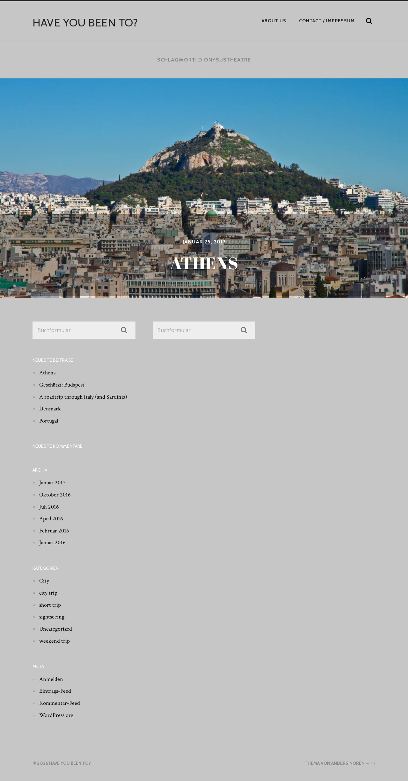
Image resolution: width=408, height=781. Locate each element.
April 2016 (52, 518)
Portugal (49, 420)
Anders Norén (347, 763)
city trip (49, 593)
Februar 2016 (55, 530)
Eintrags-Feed (56, 691)
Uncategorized (57, 628)
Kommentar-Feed (61, 702)
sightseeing (53, 616)
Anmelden (52, 679)
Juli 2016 (49, 506)
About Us (274, 20)
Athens (48, 372)
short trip (50, 604)
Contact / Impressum (327, 20)
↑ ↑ (372, 763)
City (44, 580)
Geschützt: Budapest (64, 384)
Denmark (51, 408)
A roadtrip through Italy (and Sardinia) (87, 396)
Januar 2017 (53, 482)
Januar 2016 (53, 542)
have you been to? (88, 22)
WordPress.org (57, 715)
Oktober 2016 (55, 494)
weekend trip (55, 640)
